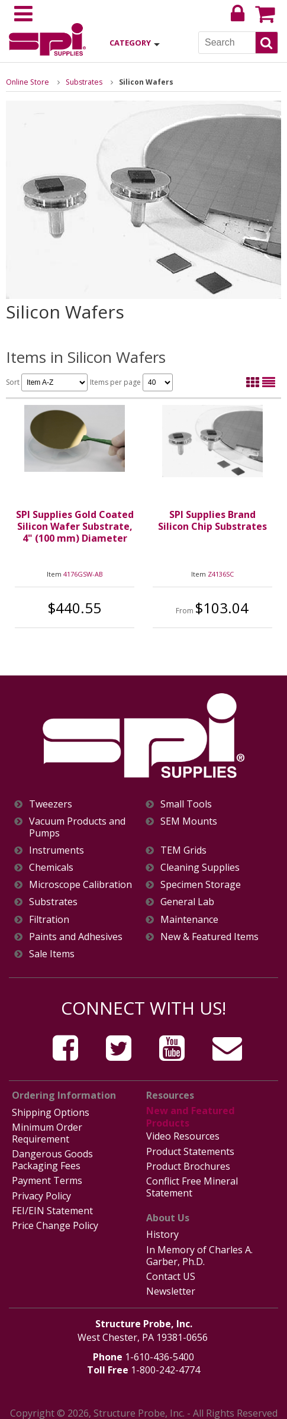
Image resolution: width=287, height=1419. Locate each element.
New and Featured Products (190, 1115)
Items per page (131, 382)
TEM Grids (183, 850)
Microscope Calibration (80, 884)
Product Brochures (188, 1162)
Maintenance (189, 919)
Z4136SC (221, 573)
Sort (47, 382)
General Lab (187, 902)
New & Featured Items (209, 936)
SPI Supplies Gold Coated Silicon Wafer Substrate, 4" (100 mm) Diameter (75, 526)
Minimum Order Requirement (47, 1131)
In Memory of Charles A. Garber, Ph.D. (199, 1249)
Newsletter (170, 1284)
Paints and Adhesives (75, 936)
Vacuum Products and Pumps (77, 827)
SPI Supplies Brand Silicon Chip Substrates (212, 520)
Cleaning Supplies (200, 867)
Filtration (49, 919)
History (162, 1229)
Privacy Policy (41, 1191)
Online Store (26, 82)
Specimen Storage (200, 884)
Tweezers (50, 804)
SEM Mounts (188, 821)
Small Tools (186, 804)
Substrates (81, 82)
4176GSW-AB (83, 573)
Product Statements (190, 1148)
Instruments (56, 850)
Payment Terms (47, 1177)
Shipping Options (50, 1111)
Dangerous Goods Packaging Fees (52, 1157)
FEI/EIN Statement (52, 1205)
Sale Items (52, 954)
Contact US (170, 1269)
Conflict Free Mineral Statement (192, 1183)
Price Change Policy (55, 1220)
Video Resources (183, 1134)
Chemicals (51, 867)
